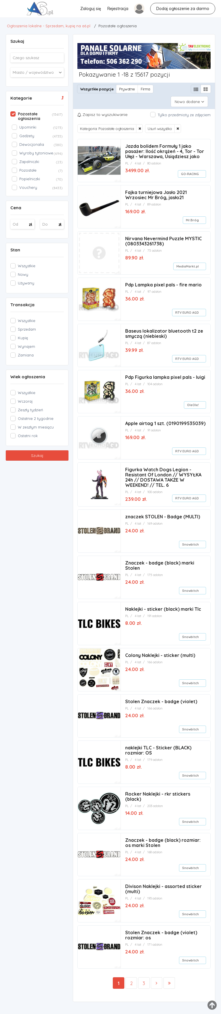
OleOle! (193, 403)
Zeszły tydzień (30, 410)
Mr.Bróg (192, 218)
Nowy (23, 274)
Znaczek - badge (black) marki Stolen (159, 563)
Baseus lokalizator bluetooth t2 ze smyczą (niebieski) (164, 331)
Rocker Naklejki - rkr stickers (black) (157, 794)
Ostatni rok (28, 435)
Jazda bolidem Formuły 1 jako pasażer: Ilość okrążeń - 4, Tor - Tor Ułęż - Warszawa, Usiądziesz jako (164, 149)
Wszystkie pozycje (96, 89)
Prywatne (127, 89)
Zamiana (26, 355)
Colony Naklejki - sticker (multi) (160, 653)
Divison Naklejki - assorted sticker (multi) (163, 886)
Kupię (23, 338)
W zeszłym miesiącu (36, 427)
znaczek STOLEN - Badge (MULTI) (162, 514)
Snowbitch (190, 542)
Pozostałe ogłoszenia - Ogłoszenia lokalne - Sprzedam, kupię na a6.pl (14, 10)
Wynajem (26, 346)
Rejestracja (117, 8)
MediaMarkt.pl (187, 264)
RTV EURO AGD (187, 310)
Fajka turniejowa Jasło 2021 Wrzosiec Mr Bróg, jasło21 (156, 192)
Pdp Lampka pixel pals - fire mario (163, 282)
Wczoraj (25, 401)
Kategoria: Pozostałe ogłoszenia (107, 126)
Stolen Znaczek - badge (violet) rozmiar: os (161, 933)
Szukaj (37, 455)
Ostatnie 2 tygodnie (36, 418)
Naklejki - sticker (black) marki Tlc (163, 606)
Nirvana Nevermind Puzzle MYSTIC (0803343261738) (163, 239)
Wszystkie (26, 265)
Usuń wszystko (160, 126)
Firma (145, 89)
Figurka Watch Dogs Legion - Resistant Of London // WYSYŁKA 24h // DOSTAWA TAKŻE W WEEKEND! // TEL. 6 (163, 475)
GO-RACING (190, 172)
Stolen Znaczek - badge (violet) (161, 699)
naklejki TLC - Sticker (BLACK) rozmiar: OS (158, 748)
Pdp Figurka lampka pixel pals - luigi (165, 374)
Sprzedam (27, 329)
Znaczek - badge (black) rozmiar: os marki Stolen (163, 840)
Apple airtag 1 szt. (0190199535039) (165, 421)
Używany (26, 283)
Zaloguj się (90, 8)
